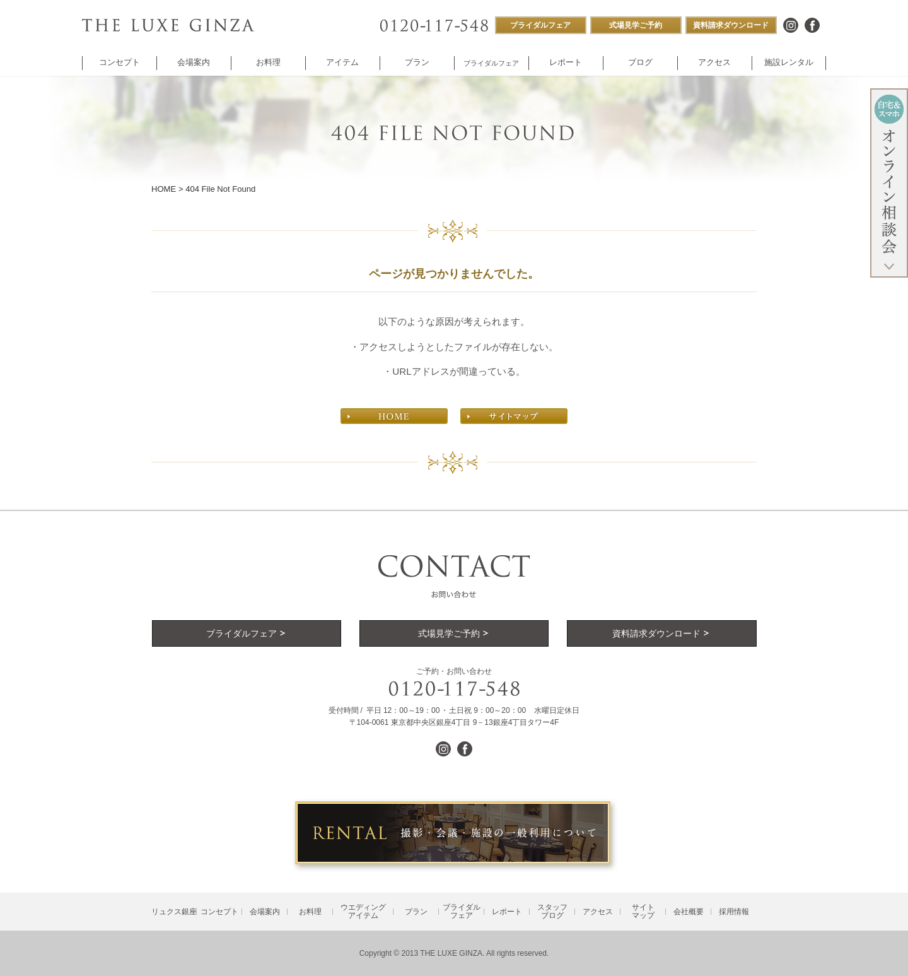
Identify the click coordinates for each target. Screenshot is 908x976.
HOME (163, 189)
